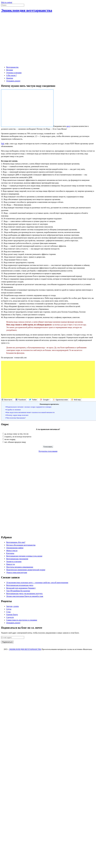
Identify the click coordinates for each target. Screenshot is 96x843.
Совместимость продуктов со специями (21, 620)
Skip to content (6, 2)
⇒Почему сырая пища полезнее (16, 415)
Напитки (9, 78)
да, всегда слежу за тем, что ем (16, 434)
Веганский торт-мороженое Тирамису (21, 588)
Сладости (10, 617)
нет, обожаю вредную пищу (15, 442)
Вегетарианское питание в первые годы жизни (24, 556)
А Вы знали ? (11, 75)
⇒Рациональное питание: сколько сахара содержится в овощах (28, 407)
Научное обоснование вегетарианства (20, 545)
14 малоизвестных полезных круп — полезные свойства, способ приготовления (37, 583)
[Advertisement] (24, 38)
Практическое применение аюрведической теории (25, 570)
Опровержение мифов (14, 548)
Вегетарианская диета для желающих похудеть (24, 594)
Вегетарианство (12, 67)
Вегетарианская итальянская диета (19, 585)
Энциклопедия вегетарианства (26, 10)
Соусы (8, 609)
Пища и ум (10, 564)
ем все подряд (10, 439)
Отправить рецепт (13, 81)
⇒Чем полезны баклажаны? (15, 418)
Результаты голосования (48, 451)
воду (68, 126)
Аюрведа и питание (14, 562)
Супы (8, 612)
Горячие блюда (12, 615)
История (9, 70)
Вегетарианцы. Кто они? (15, 542)
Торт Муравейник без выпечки (18, 591)
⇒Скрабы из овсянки (13, 410)
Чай (2, 144)
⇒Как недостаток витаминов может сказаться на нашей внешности (30, 412)
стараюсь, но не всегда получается (18, 437)
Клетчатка (10, 553)
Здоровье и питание (14, 73)
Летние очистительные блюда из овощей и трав (24, 596)
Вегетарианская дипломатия (17, 559)
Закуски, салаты (12, 606)
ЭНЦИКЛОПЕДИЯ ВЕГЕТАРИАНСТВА (25, 649)
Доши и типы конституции (16, 572)
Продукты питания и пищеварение (19, 567)
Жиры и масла (11, 551)
